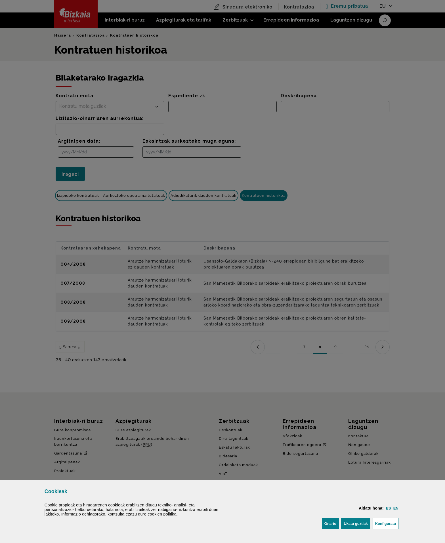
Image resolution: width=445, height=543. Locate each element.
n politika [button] (162, 514)
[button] (388, 508)
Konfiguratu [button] (387, 523)
